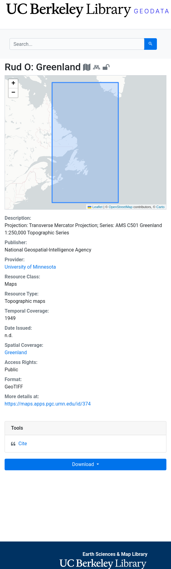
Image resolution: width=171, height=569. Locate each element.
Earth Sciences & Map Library (114, 554)
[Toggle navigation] (13, 24)
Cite (22, 443)
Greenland (16, 352)
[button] (13, 83)
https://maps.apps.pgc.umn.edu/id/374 (48, 404)
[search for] (77, 44)
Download (83, 464)
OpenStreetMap (121, 207)
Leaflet (95, 207)
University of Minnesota (30, 267)
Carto (160, 207)
